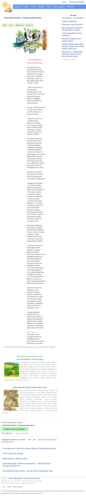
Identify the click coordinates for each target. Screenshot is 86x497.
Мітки (49, 7)
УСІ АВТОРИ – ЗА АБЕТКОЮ (72, 18)
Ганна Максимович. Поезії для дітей (30, 359)
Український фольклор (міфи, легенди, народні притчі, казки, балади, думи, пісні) (73, 46)
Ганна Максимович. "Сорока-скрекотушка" (24, 478)
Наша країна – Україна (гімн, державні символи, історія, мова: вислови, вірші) (72, 54)
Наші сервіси (59, 7)
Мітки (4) (29, 25)
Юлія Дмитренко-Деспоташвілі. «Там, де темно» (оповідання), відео (27, 471)
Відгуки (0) (19, 25)
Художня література (69, 21)
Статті (33, 7)
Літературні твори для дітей (72, 24)
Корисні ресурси (17, 487)
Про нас (70, 7)
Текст (11, 25)
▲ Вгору (17, 7)
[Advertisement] (71, 94)
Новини (41, 7)
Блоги (25, 7)
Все (4, 25)
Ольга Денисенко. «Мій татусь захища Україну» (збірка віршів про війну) (29, 448)
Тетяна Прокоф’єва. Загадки (12, 453)
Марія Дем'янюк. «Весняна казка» (15, 458)
